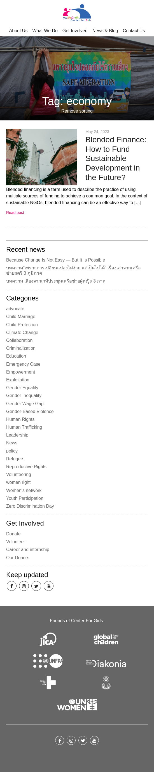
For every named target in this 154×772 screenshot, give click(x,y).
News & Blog (105, 30)
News (11, 442)
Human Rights (20, 419)
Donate (13, 533)
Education (16, 356)
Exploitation (17, 379)
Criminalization (21, 348)
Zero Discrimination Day (30, 506)
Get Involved (75, 30)
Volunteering (18, 474)
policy (12, 451)
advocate (15, 308)
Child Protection (22, 324)
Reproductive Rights (26, 466)
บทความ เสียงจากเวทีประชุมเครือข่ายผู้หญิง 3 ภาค (56, 281)
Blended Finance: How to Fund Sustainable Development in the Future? (115, 158)
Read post (15, 212)
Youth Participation (24, 498)
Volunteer (15, 541)
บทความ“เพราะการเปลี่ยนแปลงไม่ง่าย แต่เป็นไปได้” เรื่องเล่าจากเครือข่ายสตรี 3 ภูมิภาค (73, 270)
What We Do (44, 30)
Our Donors (17, 557)
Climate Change (22, 332)
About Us (18, 30)
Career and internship (27, 549)
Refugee (14, 458)
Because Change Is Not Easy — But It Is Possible (55, 260)
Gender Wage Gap (25, 403)
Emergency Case (23, 364)
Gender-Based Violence (30, 411)
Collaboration (19, 340)
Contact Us (134, 30)
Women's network (23, 490)
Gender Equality (22, 387)
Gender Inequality (23, 395)
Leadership (17, 435)
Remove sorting (77, 111)
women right (18, 482)
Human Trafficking (24, 427)
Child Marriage (20, 316)
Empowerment (20, 372)
